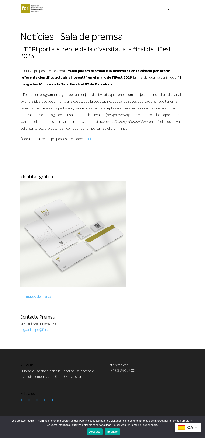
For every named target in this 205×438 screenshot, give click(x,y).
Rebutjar (112, 431)
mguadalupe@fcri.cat (36, 329)
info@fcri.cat (118, 365)
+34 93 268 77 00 (122, 370)
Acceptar (95, 431)
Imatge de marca (38, 296)
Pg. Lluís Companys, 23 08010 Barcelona (51, 376)
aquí (87, 139)
